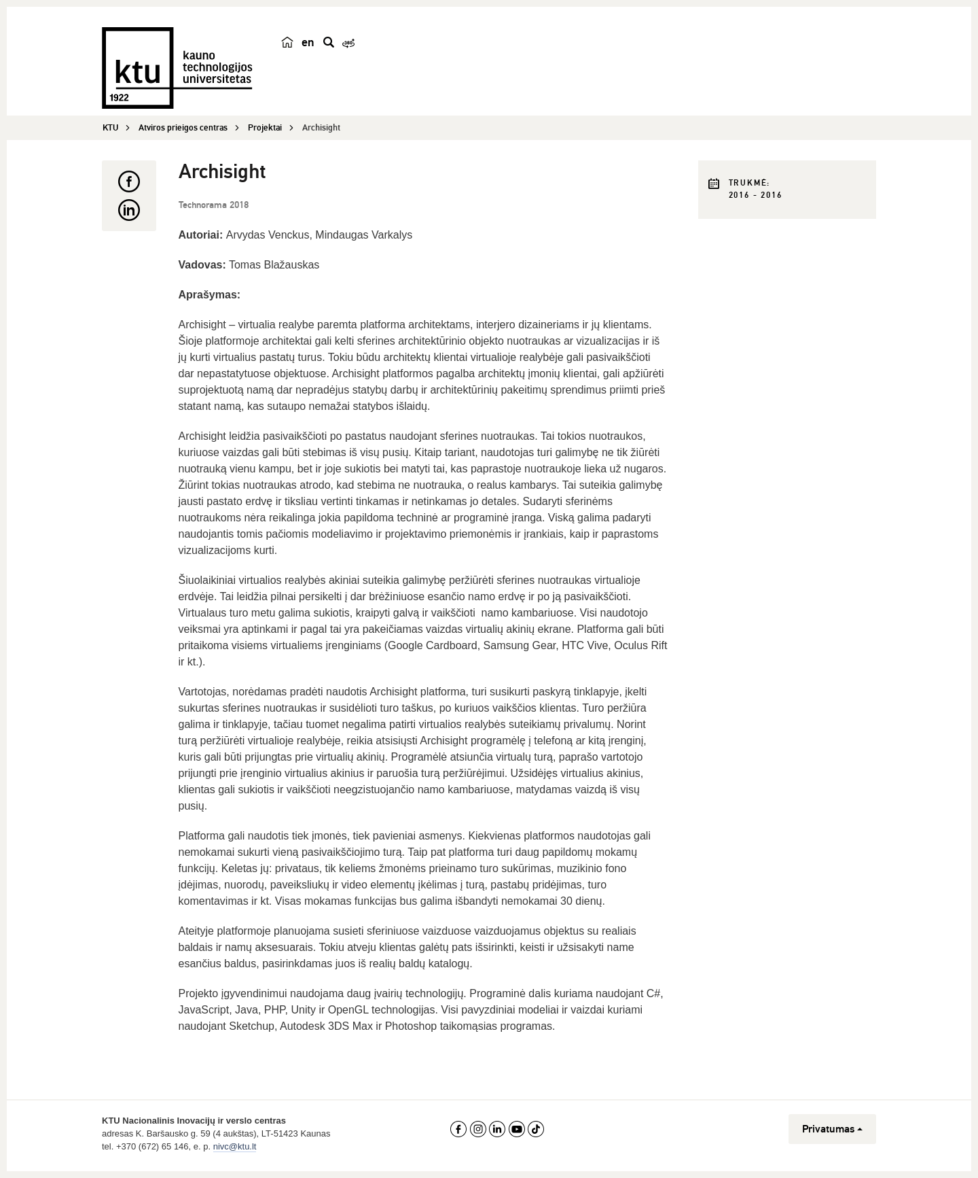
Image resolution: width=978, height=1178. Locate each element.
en (308, 42)
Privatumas (832, 1129)
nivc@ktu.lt (235, 1146)
